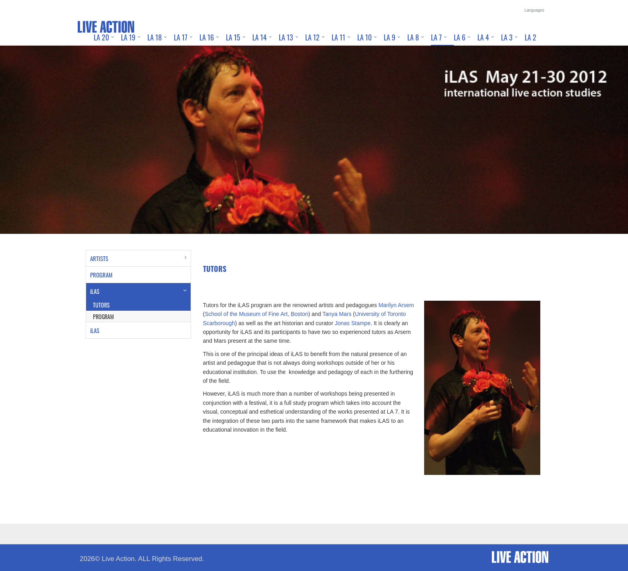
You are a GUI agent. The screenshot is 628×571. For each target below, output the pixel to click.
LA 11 (338, 37)
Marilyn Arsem (396, 305)
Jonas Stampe (353, 323)
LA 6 (459, 37)
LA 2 (530, 37)
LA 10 (364, 37)
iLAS (94, 291)
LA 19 (128, 37)
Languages (535, 10)
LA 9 (389, 37)
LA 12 (312, 37)
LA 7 (436, 37)
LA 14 (259, 37)
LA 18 (154, 37)
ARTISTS (99, 258)
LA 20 (101, 37)
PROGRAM (101, 274)
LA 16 (206, 37)
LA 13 (286, 37)
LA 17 (180, 37)
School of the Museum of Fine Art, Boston (256, 314)
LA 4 (483, 37)
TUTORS (101, 305)
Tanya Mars (336, 314)
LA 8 (413, 37)
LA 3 (507, 37)
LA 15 (233, 37)
